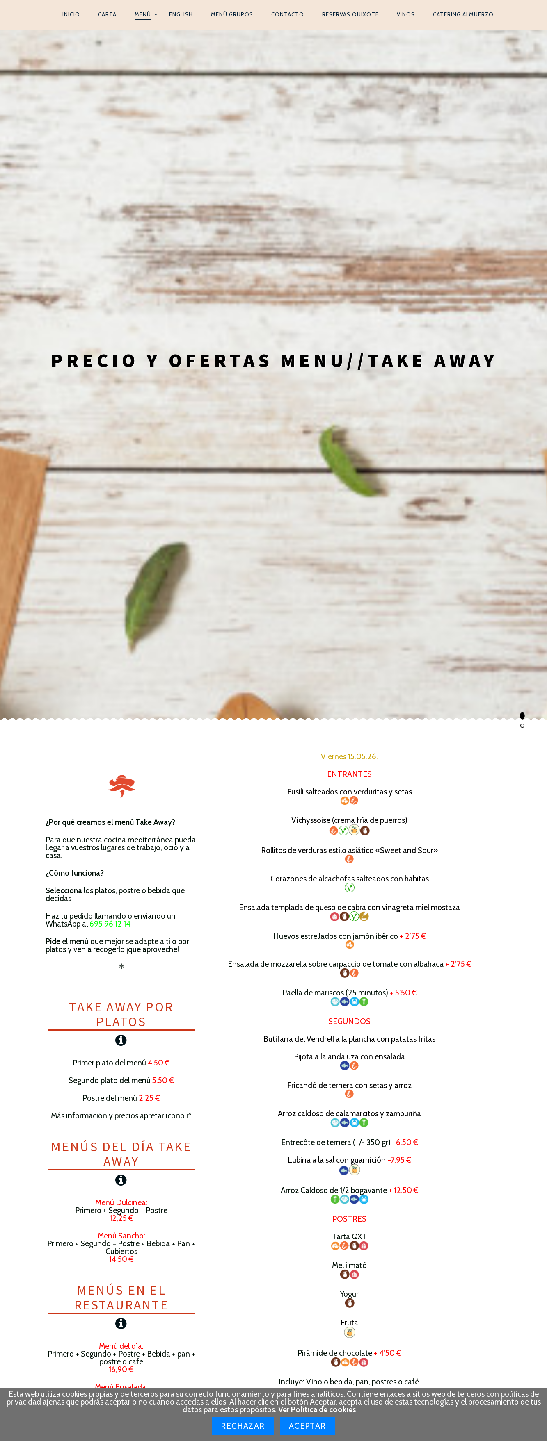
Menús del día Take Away (121, 581)
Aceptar (307, 1426)
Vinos (406, 14)
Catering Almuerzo (463, 14)
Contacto (287, 14)
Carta (107, 14)
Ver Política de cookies (317, 1409)
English (181, 14)
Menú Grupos (232, 14)
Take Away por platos (121, 441)
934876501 (384, 1212)
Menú (143, 14)
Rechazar (243, 1426)
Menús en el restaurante (121, 725)
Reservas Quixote (350, 14)
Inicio (71, 14)
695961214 (383, 1221)
